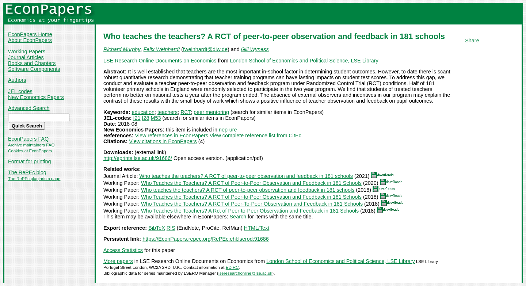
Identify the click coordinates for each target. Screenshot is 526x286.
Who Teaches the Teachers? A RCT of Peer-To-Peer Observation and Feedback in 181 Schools (252, 204)
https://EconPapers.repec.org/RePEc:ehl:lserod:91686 (205, 239)
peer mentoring (211, 112)
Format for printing (29, 161)
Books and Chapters (32, 63)
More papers (118, 261)
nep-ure (228, 130)
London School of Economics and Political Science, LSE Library (304, 61)
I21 (137, 118)
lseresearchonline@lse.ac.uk (245, 273)
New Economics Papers (36, 97)
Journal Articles (26, 57)
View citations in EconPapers (163, 141)
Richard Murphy (122, 49)
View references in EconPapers (171, 135)
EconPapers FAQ (28, 139)
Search (238, 217)
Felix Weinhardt (162, 49)
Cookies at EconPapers (30, 151)
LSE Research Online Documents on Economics (160, 61)
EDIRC (232, 267)
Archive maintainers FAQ (31, 145)
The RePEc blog (27, 172)
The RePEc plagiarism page (34, 178)
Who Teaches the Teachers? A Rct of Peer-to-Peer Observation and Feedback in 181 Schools (250, 211)
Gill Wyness (255, 49)
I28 (145, 118)
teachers (167, 112)
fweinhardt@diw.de (205, 49)
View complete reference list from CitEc (255, 135)
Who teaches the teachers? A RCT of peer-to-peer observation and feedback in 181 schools (246, 176)
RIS (171, 228)
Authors (17, 80)
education (143, 112)
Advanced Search (29, 108)
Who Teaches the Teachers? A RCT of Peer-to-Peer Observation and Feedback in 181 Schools (251, 183)
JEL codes (20, 91)
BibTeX (156, 228)
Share (472, 40)
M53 (156, 118)
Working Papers (26, 51)
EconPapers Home (30, 34)
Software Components (34, 69)
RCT (185, 112)
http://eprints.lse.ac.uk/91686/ (137, 158)
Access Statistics (123, 250)
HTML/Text (257, 228)
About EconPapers (30, 40)
